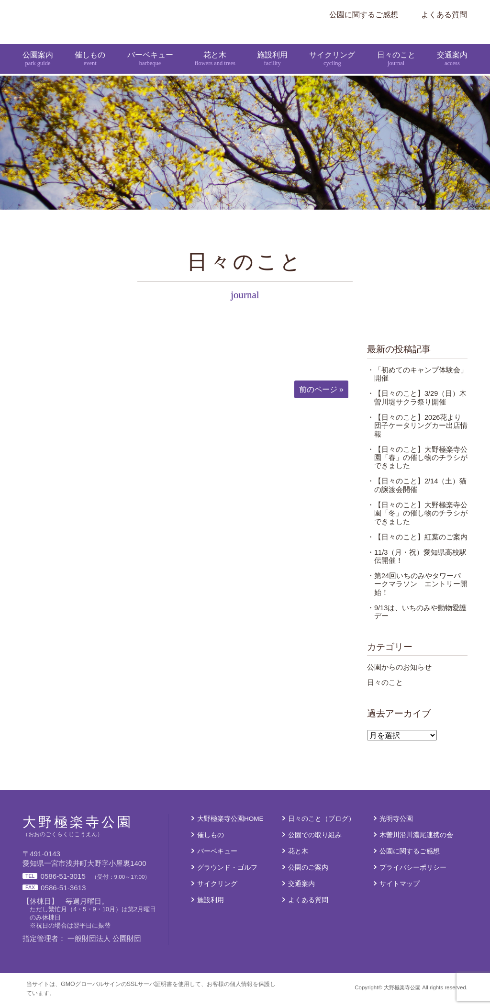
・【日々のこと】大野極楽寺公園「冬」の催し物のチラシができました (417, 519)
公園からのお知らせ (399, 673)
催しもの (90, 46)
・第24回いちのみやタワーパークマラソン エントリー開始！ (417, 590)
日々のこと (396, 46)
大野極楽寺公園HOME (230, 825)
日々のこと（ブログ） (321, 825)
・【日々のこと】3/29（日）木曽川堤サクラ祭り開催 (417, 404)
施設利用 (272, 46)
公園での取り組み (315, 841)
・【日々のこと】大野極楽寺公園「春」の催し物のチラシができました (417, 463)
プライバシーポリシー (412, 873)
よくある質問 (444, 14)
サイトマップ (399, 889)
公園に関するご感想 (363, 14)
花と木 (215, 46)
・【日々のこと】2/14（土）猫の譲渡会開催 (417, 491)
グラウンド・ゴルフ (227, 873)
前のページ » (321, 395)
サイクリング (333, 46)
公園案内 (37, 46)
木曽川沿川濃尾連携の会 (416, 841)
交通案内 (452, 46)
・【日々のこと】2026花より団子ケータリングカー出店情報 (417, 431)
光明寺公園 (396, 825)
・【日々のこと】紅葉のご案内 (417, 543)
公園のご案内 (308, 873)
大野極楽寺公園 (211, 14)
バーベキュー (150, 46)
